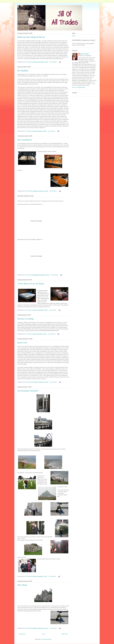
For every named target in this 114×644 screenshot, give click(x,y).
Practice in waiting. (25, 319)
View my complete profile (78, 87)
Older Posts (65, 634)
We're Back (22, 585)
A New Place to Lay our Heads (30, 283)
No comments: (53, 62)
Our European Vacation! (27, 391)
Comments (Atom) (46, 639)
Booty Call (22, 342)
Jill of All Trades (84, 54)
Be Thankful (22, 70)
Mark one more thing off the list (31, 37)
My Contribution (24, 140)
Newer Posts (22, 634)
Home (43, 634)
